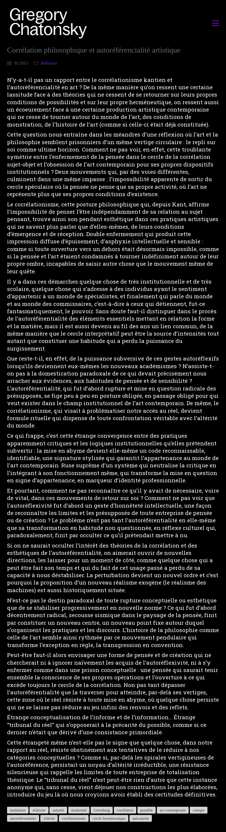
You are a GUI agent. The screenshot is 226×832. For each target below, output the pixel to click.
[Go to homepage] (50, 23)
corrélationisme (74, 818)
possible (146, 810)
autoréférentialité (23, 818)
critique (199, 810)
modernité (79, 810)
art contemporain (173, 810)
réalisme (38, 810)
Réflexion (49, 63)
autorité (58, 810)
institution (18, 810)
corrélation (125, 810)
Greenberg (102, 810)
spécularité (140, 818)
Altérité (49, 818)
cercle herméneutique (109, 818)
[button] (215, 23)
